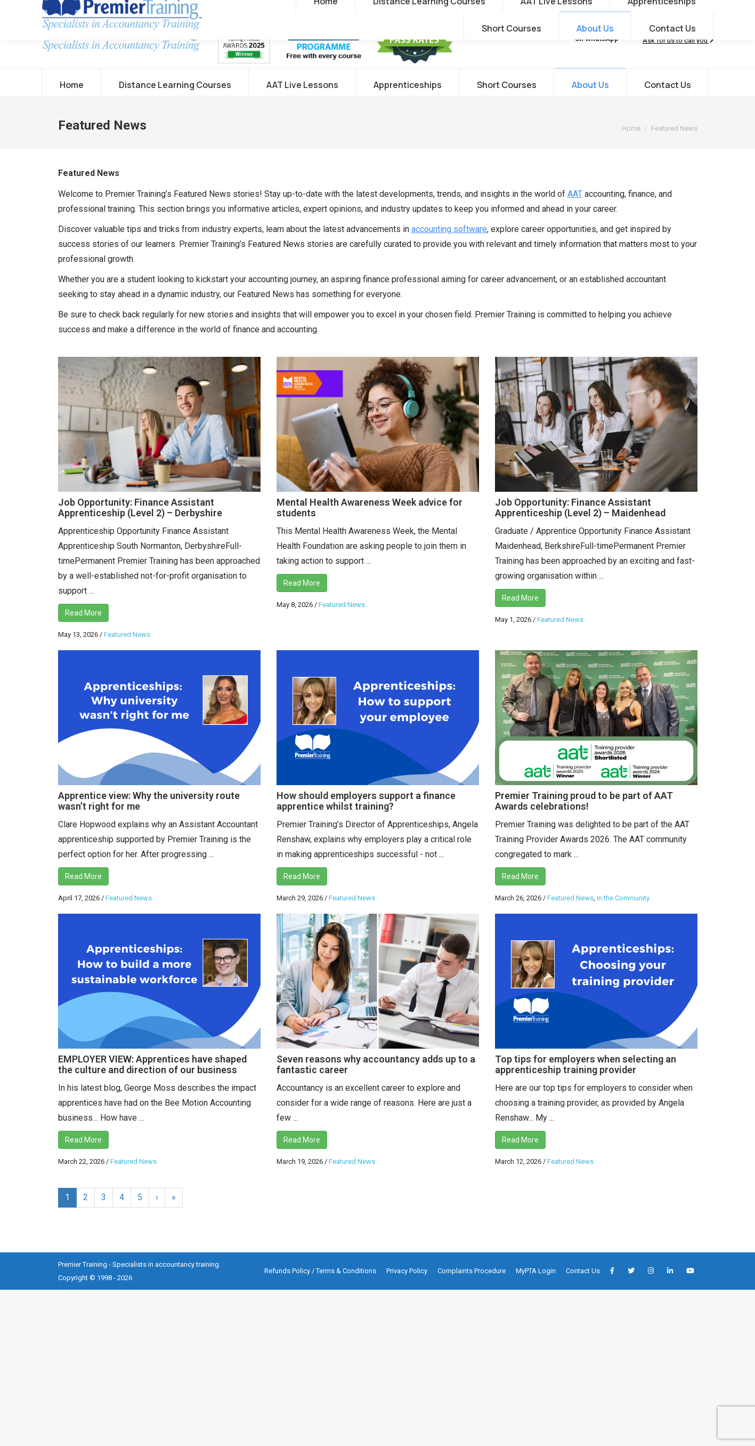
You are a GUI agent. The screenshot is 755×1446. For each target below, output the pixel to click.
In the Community (623, 919)
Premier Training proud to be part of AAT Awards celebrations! (584, 822)
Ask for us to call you (678, 62)
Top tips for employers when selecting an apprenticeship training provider (585, 1086)
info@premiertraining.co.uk (158, 11)
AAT (574, 215)
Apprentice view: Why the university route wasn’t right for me (149, 822)
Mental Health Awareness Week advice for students (369, 529)
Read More (83, 634)
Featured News (127, 656)
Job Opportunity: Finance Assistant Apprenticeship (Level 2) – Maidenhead (580, 529)
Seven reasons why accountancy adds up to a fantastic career (376, 1086)
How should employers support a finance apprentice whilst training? (366, 822)
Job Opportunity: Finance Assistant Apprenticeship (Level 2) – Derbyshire (140, 529)
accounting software (449, 250)
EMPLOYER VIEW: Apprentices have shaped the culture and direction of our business (152, 1086)
